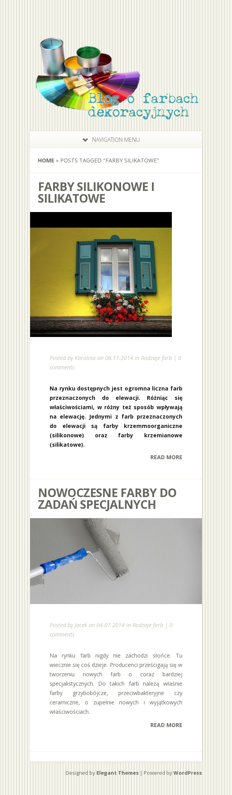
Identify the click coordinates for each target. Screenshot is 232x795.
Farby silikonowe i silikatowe (96, 192)
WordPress (187, 772)
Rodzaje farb (156, 358)
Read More (166, 457)
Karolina (85, 358)
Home (46, 160)
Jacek (81, 625)
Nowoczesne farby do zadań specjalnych (107, 498)
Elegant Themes (117, 772)
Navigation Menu (111, 139)
